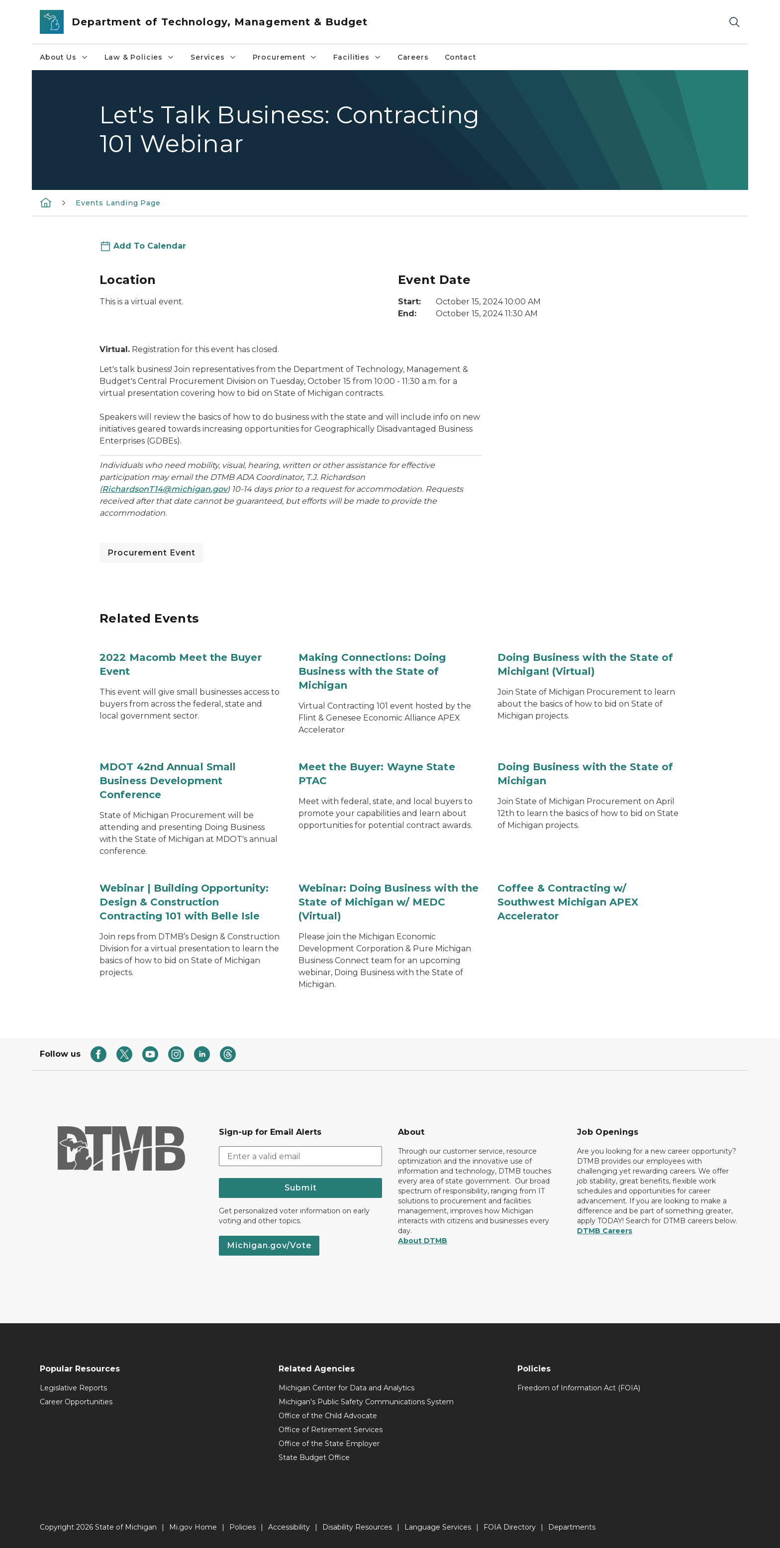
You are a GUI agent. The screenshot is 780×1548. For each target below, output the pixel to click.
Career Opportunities (76, 1401)
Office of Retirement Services (331, 1429)
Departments (571, 1527)
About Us (64, 57)
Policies (242, 1527)
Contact (460, 57)
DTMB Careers (604, 1230)
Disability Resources (357, 1527)
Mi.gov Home (193, 1527)
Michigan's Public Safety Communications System (366, 1401)
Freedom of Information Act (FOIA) (578, 1387)
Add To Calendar (149, 246)
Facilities (357, 57)
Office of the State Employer (329, 1443)
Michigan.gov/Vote (269, 1245)
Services (214, 57)
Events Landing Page (118, 202)
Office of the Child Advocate (328, 1415)
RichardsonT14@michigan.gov (164, 489)
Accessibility (289, 1527)
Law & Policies (139, 57)
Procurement (285, 57)
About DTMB (422, 1240)
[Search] (734, 22)
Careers (413, 57)
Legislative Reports (73, 1387)
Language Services (437, 1527)
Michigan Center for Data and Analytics (346, 1387)
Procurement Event (151, 552)
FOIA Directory (510, 1527)
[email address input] (300, 1156)
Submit (301, 1187)
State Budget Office (314, 1457)
